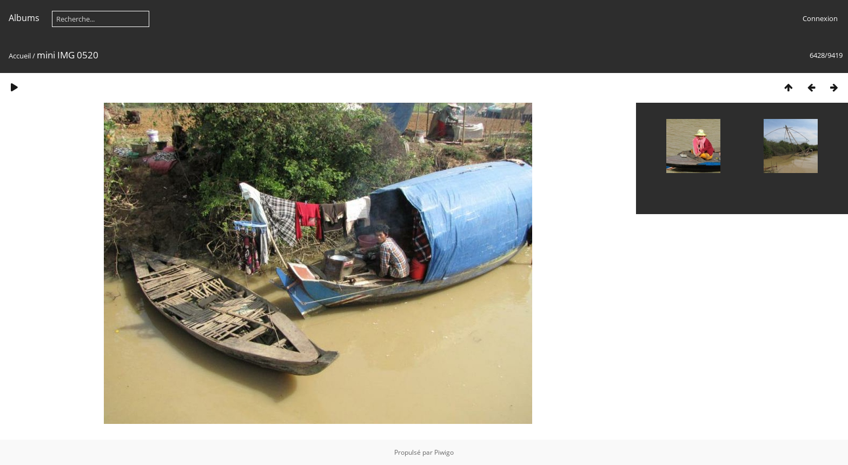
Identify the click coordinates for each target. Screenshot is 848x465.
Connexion (820, 18)
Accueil (20, 56)
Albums (24, 18)
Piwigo (444, 452)
